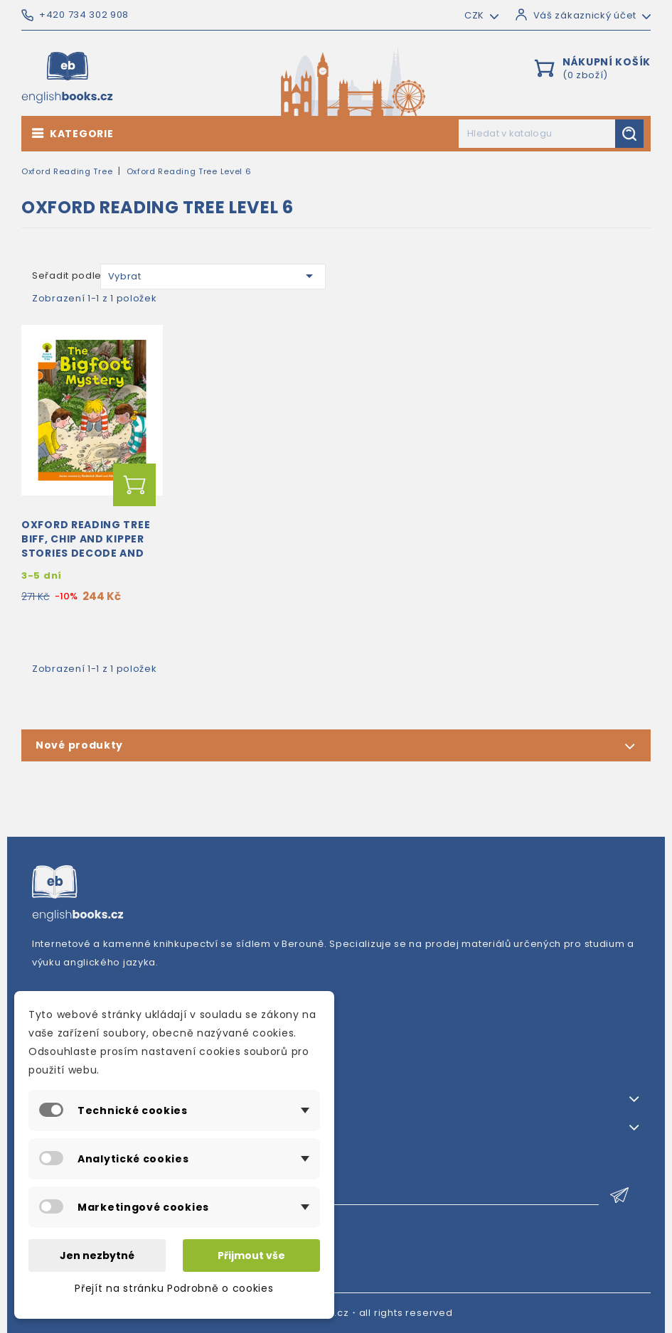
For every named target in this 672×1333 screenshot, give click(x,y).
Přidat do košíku (134, 485)
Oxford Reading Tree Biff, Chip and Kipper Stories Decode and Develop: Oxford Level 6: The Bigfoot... (89, 553)
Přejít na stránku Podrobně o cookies (174, 1288)
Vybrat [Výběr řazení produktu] (213, 275)
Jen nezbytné (97, 1255)
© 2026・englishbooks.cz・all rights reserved (336, 1312)
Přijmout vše (251, 1255)
